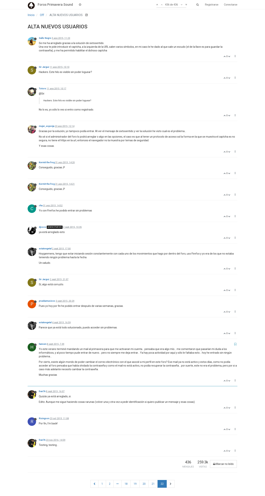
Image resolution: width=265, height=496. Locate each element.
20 (144, 483)
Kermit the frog (47, 162)
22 (162, 483)
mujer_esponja (46, 126)
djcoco (42, 227)
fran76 (42, 391)
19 (135, 483)
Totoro (42, 88)
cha (41, 205)
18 (126, 483)
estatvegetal (45, 248)
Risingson (44, 418)
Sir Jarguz (44, 67)
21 (153, 483)
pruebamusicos (47, 301)
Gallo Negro (45, 38)
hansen (42, 344)
